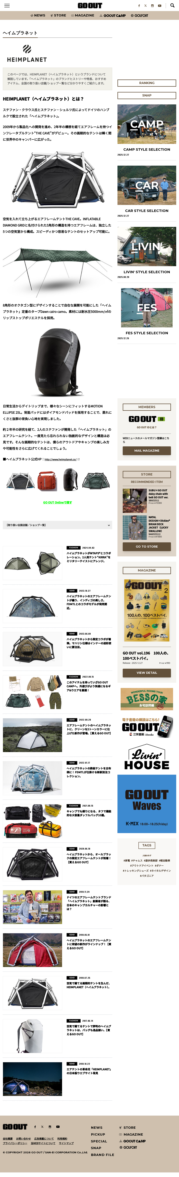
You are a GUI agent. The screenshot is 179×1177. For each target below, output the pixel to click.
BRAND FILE (102, 1160)
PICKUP (98, 1139)
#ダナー (159, 870)
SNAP (96, 1153)
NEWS (97, 1132)
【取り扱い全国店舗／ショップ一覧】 (26, 529)
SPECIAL (99, 1146)
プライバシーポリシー (15, 1148)
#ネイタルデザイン (160, 875)
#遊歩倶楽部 (150, 865)
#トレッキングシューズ (136, 875)
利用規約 (62, 1143)
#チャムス (136, 865)
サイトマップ (66, 1148)
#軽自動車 (164, 865)
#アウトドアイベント (141, 870)
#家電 (127, 865)
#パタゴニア (147, 880)
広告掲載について (44, 1143)
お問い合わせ (23, 1143)
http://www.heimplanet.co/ (65, 463)
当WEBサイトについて (43, 1148)
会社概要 (8, 1143)
